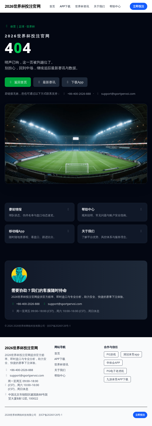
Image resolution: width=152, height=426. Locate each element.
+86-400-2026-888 (79, 94)
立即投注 (138, 6)
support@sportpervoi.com (118, 94)
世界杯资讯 (82, 6)
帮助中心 (115, 6)
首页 (52, 6)
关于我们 (99, 6)
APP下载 (65, 6)
